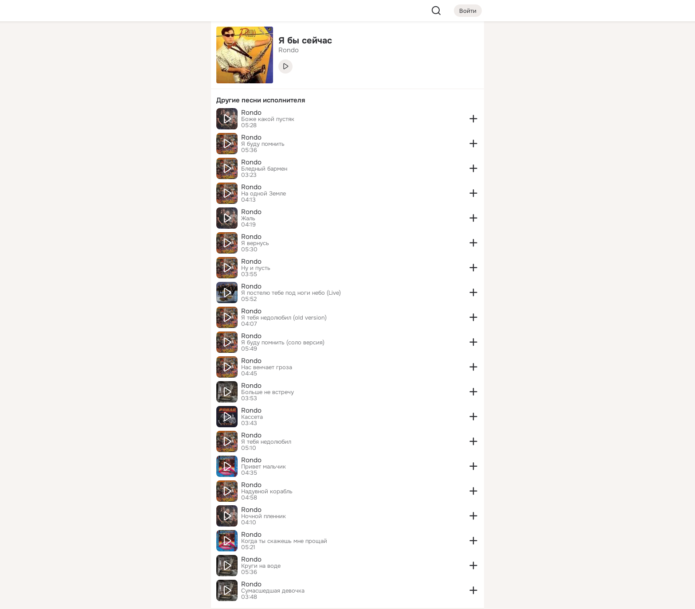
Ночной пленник (263, 516)
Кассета (252, 417)
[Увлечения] (145, 42)
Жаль (248, 218)
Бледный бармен (264, 169)
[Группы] (184, 42)
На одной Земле (263, 194)
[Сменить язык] (145, 559)
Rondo (251, 112)
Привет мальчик (263, 467)
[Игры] (184, 120)
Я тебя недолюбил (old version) (284, 318)
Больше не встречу (267, 392)
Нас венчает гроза (266, 367)
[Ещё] (145, 540)
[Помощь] (106, 159)
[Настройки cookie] (145, 597)
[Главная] (106, 42)
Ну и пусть (255, 268)
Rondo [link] (288, 50)
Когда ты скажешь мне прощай (284, 541)
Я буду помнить (263, 144)
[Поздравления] (145, 120)
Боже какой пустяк (267, 119)
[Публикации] (106, 81)
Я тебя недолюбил (266, 442)
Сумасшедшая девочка (273, 591)
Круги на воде (261, 566)
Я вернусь (255, 243)
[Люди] (145, 81)
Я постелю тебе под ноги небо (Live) (291, 293)
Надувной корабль (267, 491)
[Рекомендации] (145, 159)
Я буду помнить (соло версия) (282, 343)
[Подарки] (106, 120)
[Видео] (184, 81)
